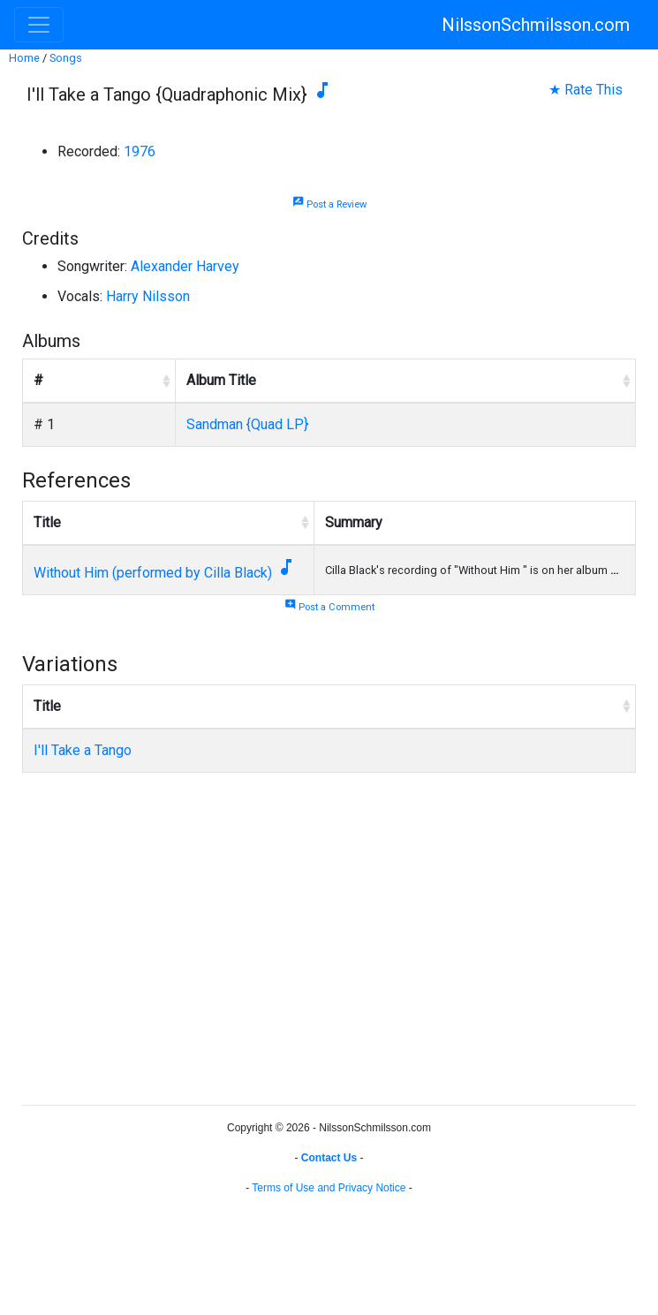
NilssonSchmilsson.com (536, 24)
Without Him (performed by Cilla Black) (153, 572)
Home (24, 57)
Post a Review (329, 204)
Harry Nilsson (148, 296)
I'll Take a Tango (83, 750)
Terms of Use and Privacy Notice (328, 1188)
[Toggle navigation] (39, 24)
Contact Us (329, 1158)
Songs (65, 57)
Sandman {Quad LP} (247, 424)
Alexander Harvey (185, 266)
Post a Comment (329, 607)
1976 (139, 151)
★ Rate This (585, 89)
